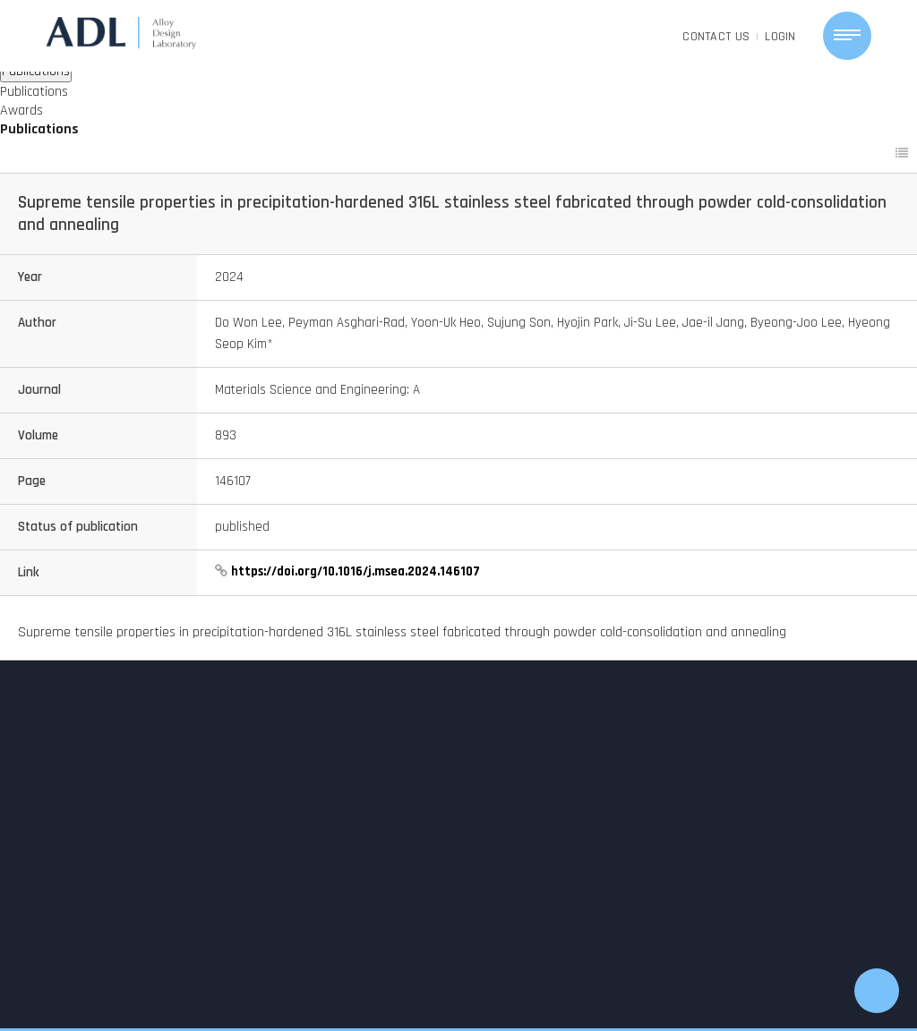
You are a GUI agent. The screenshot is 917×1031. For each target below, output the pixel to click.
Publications (34, 91)
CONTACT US (716, 37)
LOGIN (780, 37)
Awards (21, 110)
